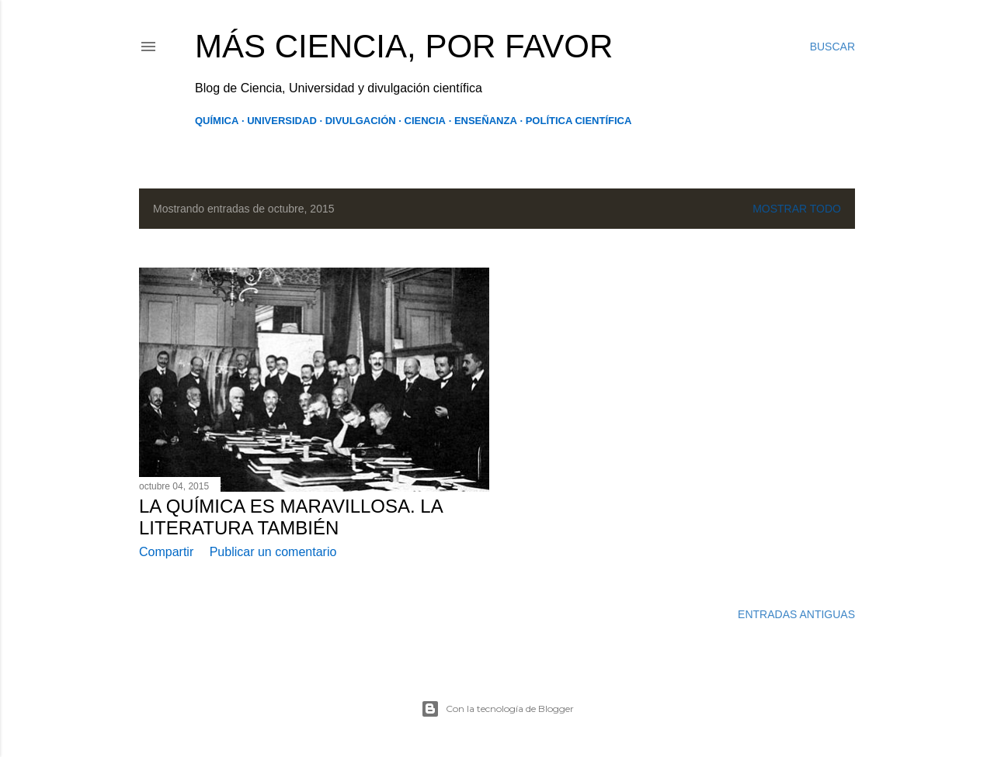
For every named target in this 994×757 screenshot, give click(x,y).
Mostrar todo (796, 208)
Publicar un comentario (273, 551)
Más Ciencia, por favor (404, 46)
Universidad (282, 120)
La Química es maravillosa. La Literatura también (290, 517)
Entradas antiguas (796, 614)
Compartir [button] (166, 551)
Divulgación (360, 120)
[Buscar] (832, 46)
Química (216, 120)
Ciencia (425, 120)
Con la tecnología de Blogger (497, 709)
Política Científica (579, 120)
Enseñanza (485, 120)
